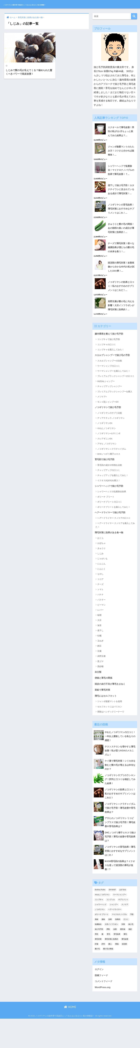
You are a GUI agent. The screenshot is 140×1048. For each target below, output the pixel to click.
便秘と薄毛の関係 (104, 701)
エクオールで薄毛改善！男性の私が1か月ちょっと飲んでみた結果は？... (121, 131)
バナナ (100, 617)
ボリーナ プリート (105, 519)
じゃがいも (102, 581)
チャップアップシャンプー (109, 408)
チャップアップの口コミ (108, 492)
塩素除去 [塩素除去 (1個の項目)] (98, 953)
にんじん (101, 587)
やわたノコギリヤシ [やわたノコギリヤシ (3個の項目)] (102, 923)
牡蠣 (99, 658)
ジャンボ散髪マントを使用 (109, 725)
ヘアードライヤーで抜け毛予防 (111, 535)
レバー (100, 633)
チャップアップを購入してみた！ (112, 498)
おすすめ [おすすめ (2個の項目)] (122, 918)
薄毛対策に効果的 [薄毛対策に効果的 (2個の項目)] (111, 968)
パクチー (101, 622)
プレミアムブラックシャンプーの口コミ (115, 398)
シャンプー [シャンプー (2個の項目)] (114, 933)
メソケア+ (102, 418)
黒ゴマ (100, 684)
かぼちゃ (101, 566)
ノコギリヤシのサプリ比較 (109, 435)
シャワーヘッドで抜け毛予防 (110, 508)
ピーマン (101, 628)
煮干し (100, 653)
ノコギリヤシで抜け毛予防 (109, 429)
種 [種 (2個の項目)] (102, 963)
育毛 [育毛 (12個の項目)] (108, 963)
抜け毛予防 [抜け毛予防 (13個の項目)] (99, 958)
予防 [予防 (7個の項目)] (131, 943)
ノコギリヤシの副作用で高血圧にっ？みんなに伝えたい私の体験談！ (55, 4)
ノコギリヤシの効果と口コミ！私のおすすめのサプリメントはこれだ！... (120, 302)
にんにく (101, 592)
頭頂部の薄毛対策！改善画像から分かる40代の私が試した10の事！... (121, 282)
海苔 (99, 648)
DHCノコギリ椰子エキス (108, 476)
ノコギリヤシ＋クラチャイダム (111, 471)
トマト (100, 612)
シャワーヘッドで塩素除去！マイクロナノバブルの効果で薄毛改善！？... (120, 171)
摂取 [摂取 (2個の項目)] (108, 958)
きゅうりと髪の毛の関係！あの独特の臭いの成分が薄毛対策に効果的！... (114, 241)
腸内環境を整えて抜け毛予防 (110, 355)
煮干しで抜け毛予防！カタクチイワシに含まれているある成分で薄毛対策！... (114, 193)
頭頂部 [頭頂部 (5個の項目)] (124, 973)
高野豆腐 (101, 679)
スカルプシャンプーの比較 (109, 383)
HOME (70, 1036)
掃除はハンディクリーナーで (110, 735)
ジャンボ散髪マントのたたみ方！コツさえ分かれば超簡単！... (120, 151)
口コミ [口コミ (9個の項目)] (126, 948)
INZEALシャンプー (106, 403)
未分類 (98, 695)
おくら (100, 561)
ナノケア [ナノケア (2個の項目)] (125, 933)
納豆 (99, 669)
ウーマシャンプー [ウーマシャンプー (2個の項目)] (119, 923)
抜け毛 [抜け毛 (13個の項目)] (130, 953)
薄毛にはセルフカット (106, 719)
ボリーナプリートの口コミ (109, 524)
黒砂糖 (100, 689)
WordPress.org (103, 1016)
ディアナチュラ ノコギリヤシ (111, 440)
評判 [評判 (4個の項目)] (103, 973)
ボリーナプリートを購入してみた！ (113, 529)
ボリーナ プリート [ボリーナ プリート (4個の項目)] (101, 943)
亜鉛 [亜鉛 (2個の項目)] (96, 948)
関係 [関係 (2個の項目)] (117, 973)
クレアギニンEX (104, 461)
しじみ (100, 576)
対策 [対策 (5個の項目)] (123, 953)
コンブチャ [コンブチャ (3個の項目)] (99, 928)
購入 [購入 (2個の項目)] (110, 973)
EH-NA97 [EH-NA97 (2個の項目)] (112, 918)
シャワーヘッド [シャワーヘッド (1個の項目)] (100, 933)
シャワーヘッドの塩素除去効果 (111, 514)
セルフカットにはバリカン (109, 730)
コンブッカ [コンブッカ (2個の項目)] (111, 928)
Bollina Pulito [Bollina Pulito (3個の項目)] (100, 918)
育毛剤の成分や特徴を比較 (109, 487)
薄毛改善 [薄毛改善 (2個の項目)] (125, 968)
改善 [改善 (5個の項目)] (115, 958)
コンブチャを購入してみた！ (110, 371)
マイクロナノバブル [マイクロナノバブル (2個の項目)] (119, 943)
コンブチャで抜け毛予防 (108, 361)
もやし (100, 597)
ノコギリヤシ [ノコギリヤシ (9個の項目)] (100, 938)
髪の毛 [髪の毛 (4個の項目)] (97, 978)
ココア (100, 602)
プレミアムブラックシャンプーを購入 (114, 413)
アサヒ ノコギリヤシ (106, 466)
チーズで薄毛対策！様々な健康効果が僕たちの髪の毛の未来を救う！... (120, 263)
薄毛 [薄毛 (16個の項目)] (125, 963)
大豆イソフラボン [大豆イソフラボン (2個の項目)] (111, 953)
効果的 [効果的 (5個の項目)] (117, 948)
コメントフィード (104, 1010)
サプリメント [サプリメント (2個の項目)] (123, 928)
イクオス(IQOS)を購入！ (108, 503)
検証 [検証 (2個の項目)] (130, 958)
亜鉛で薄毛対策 (103, 713)
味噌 (99, 638)
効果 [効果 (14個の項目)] (110, 948)
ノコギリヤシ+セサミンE (108, 456)
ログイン (99, 998)
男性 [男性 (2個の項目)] (96, 963)
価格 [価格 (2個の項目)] (103, 948)
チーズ (100, 607)
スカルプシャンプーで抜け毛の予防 (113, 377)
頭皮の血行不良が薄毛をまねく (111, 707)
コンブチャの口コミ (106, 366)
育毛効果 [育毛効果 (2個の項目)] (117, 963)
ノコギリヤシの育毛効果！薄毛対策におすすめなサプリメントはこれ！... (114, 217)
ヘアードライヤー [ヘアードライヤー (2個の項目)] (114, 938)
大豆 (99, 643)
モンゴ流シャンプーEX (108, 424)
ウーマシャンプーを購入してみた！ (113, 393)
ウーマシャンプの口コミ (108, 388)
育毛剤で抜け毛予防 (105, 481)
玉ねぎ (100, 663)
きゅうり (101, 571)
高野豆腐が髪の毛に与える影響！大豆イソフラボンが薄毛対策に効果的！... (114, 324)
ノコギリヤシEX (104, 445)
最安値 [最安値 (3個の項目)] (122, 958)
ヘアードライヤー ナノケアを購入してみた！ (115, 548)
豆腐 (99, 674)
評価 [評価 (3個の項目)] (96, 973)
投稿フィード (102, 1004)
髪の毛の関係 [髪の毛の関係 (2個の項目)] (108, 978)
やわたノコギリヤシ (106, 450)
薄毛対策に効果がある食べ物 (110, 555)
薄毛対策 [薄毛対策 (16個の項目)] (98, 968)
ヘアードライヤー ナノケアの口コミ (114, 541)
